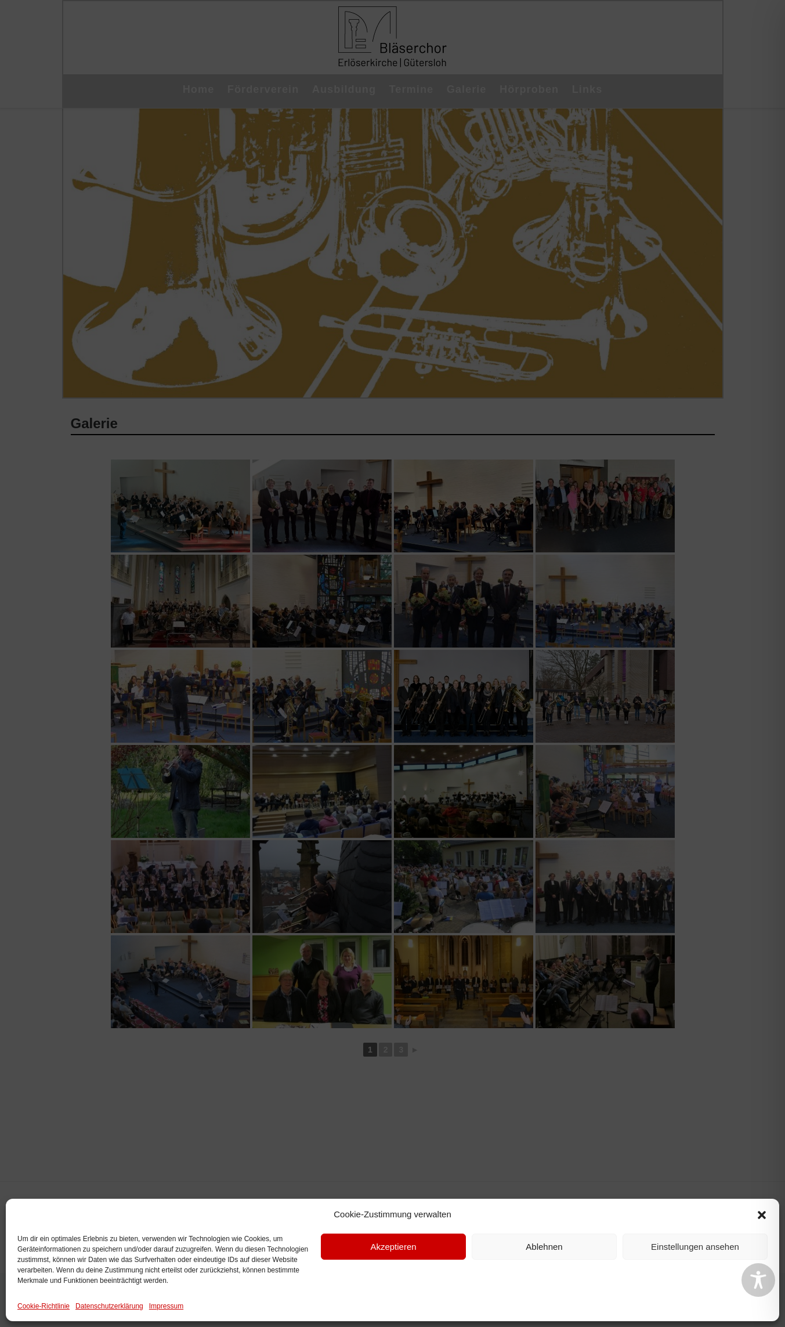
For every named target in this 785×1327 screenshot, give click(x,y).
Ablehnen (544, 1247)
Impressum (166, 1306)
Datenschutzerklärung (109, 1306)
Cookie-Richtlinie (43, 1306)
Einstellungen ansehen (695, 1247)
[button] (762, 1215)
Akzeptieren (393, 1247)
